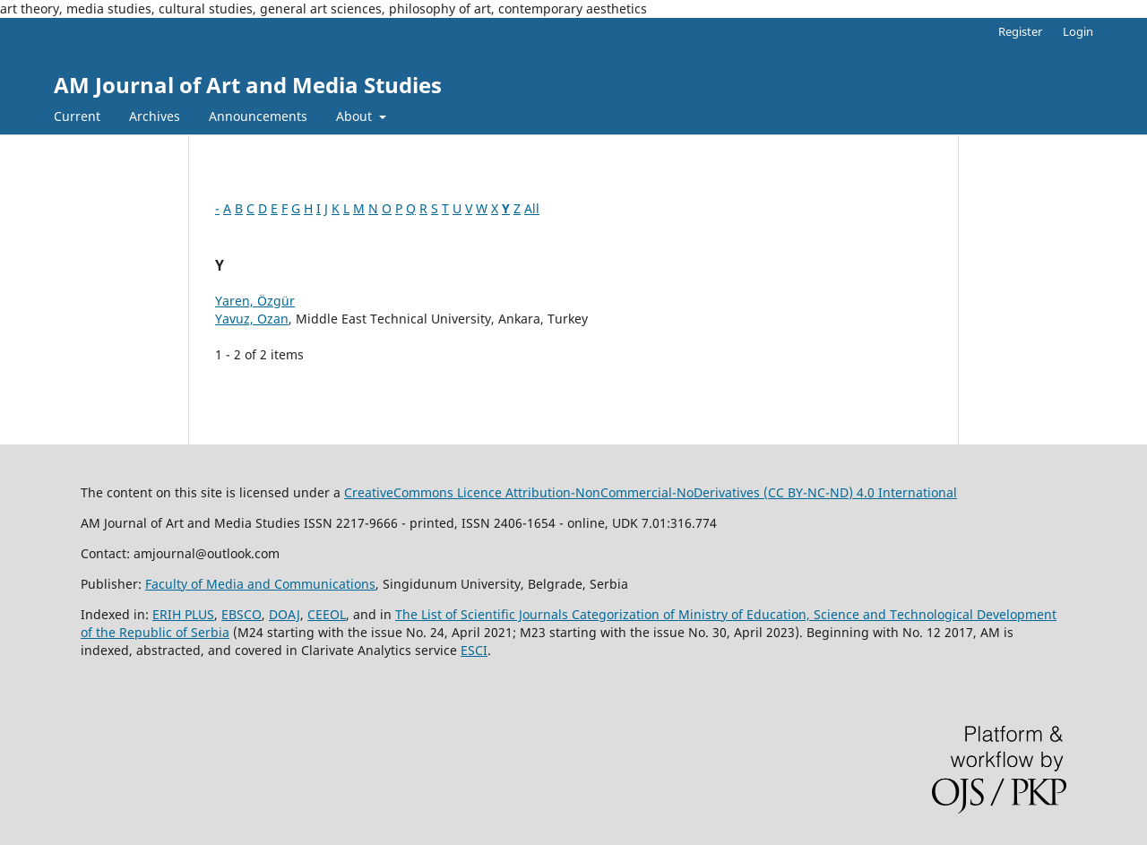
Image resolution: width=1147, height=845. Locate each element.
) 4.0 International (903, 492)
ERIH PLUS (183, 614)
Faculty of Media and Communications (260, 583)
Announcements (258, 116)
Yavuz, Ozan (252, 318)
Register (1020, 31)
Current (77, 116)
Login (1078, 31)
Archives (154, 116)
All (531, 208)
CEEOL (326, 614)
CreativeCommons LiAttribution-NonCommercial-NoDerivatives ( (596, 492)
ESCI (474, 650)
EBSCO (241, 614)
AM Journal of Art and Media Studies (248, 84)
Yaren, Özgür (255, 300)
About (355, 116)
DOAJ (284, 614)
